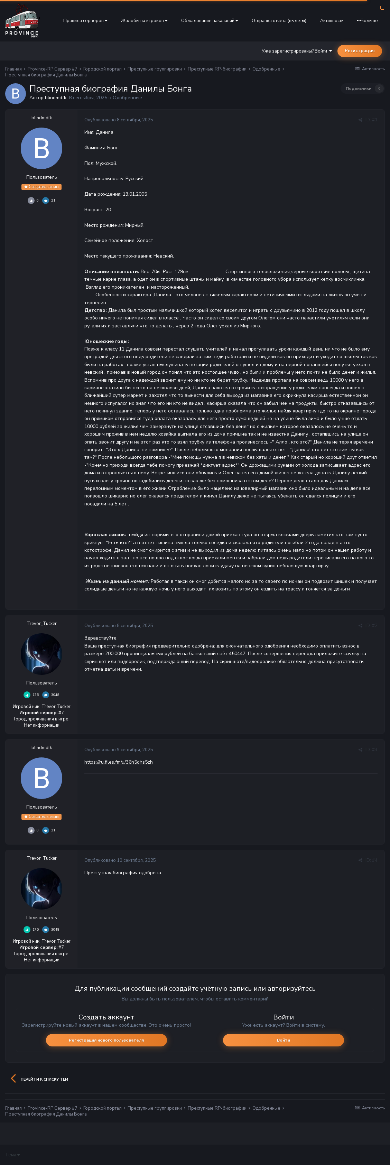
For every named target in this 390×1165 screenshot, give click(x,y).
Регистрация (360, 51)
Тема (12, 1155)
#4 (375, 860)
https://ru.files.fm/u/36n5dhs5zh (118, 762)
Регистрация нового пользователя (106, 1040)
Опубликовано (118, 120)
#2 (375, 626)
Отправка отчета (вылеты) (279, 21)
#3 (375, 750)
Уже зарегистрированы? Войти (297, 51)
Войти (283, 1040)
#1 (375, 120)
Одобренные (127, 97)
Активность (331, 21)
